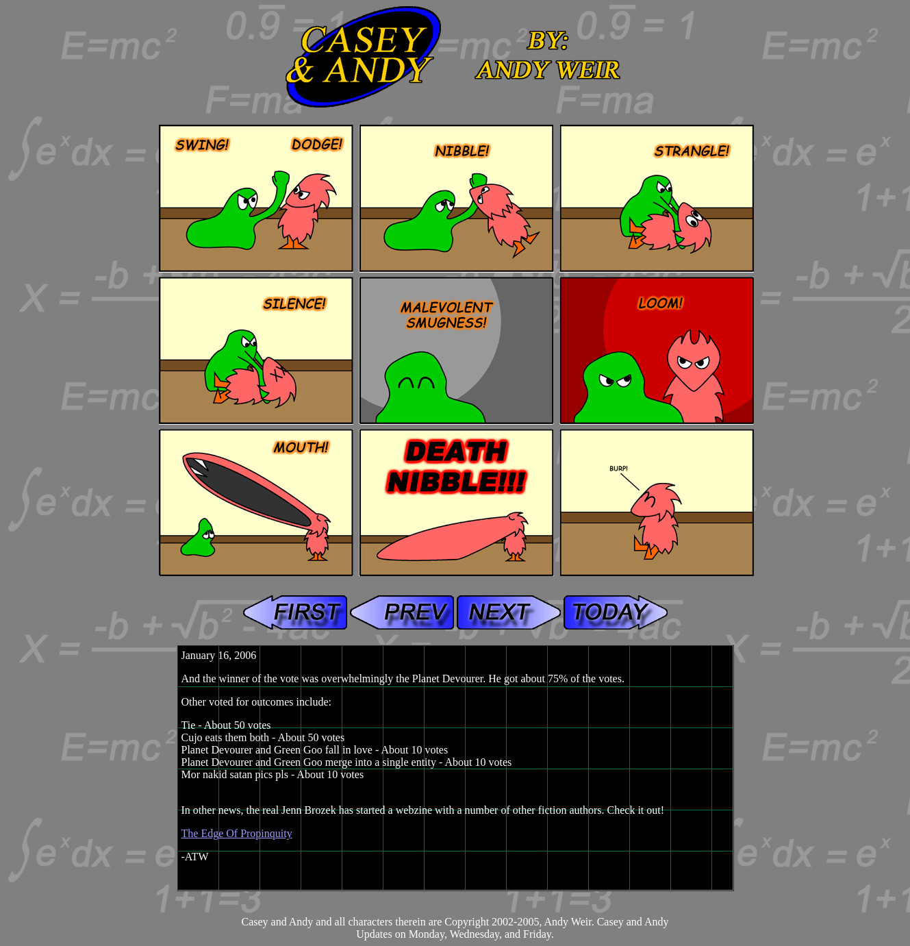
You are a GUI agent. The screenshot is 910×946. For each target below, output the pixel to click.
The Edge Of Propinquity (236, 833)
